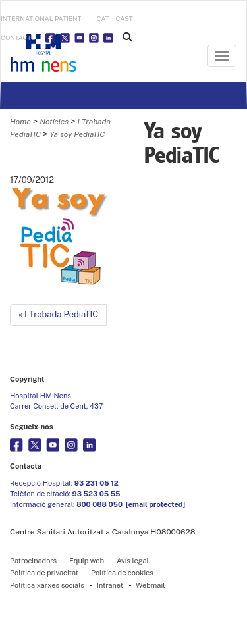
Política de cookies (122, 573)
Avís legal (133, 561)
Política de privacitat (44, 573)
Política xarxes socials (47, 585)
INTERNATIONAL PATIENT (41, 18)
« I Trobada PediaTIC (58, 314)
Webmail (150, 585)
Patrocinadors (33, 561)
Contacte (18, 37)
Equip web (86, 561)
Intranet (110, 585)
